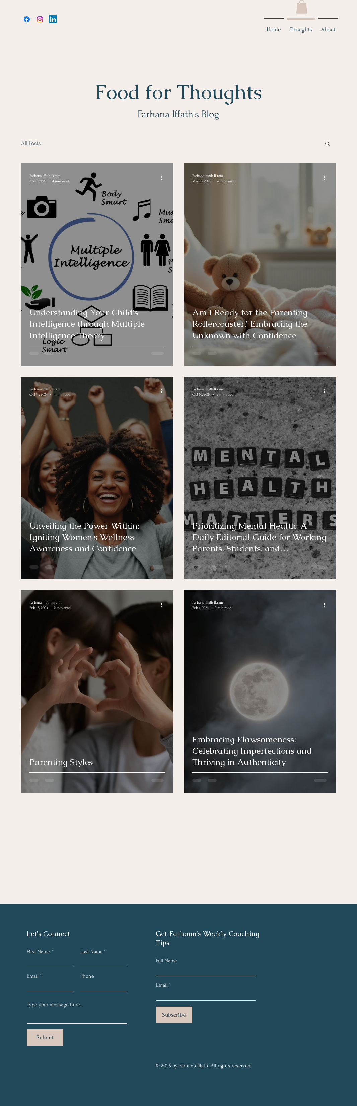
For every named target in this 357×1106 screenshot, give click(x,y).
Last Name (91, 951)
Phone (87, 976)
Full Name (166, 960)
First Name (38, 951)
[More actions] (164, 178)
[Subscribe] (174, 1015)
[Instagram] (40, 19)
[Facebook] (27, 19)
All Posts (31, 143)
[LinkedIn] (53, 19)
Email (33, 976)
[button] (301, 7)
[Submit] (45, 1037)
